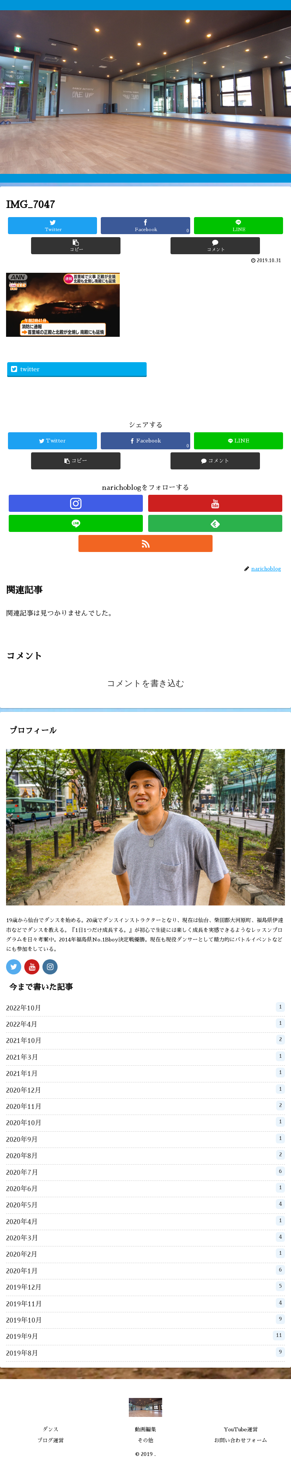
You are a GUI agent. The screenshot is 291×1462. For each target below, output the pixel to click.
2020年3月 (145, 1237)
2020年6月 (145, 1188)
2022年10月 (145, 1007)
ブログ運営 (50, 1440)
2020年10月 (145, 1122)
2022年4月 (145, 1023)
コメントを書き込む (146, 683)
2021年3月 (145, 1056)
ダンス (50, 1429)
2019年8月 (145, 1352)
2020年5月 (145, 1204)
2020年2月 (145, 1253)
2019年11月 (145, 1303)
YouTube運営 (241, 1429)
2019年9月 (145, 1335)
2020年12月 (145, 1089)
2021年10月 (145, 1040)
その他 (145, 1440)
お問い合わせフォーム (240, 1440)
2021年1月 (145, 1072)
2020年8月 (145, 1155)
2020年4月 (145, 1221)
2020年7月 (145, 1171)
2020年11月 (145, 1105)
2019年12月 (145, 1286)
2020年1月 (145, 1270)
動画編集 (145, 1429)
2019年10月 (145, 1319)
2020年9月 (145, 1138)
